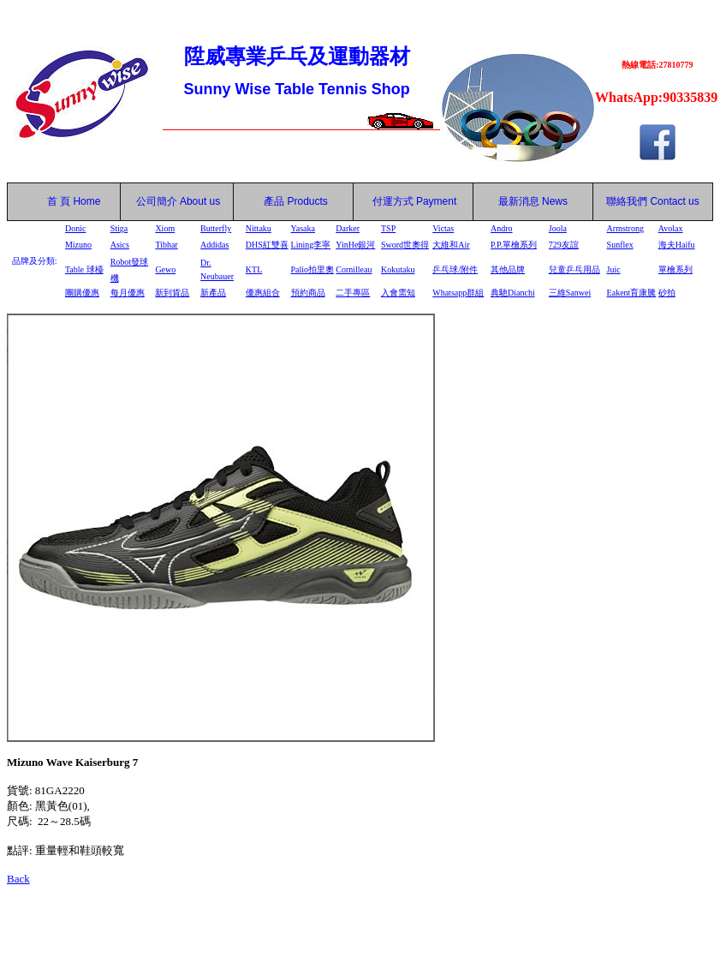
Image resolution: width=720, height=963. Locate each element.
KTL (254, 269)
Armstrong (625, 228)
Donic (75, 228)
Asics (119, 244)
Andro (502, 228)
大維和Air (450, 244)
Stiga (119, 228)
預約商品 (308, 292)
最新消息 (533, 201)
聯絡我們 (626, 201)
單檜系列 (675, 269)
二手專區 (353, 292)
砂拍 (666, 292)
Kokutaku (397, 269)
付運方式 (414, 201)
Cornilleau (354, 269)
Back (18, 878)
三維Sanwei (570, 292)
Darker (348, 228)
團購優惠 (82, 292)
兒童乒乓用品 (574, 269)
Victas (443, 228)
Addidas (214, 244)
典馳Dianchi (513, 292)
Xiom (165, 228)
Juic (614, 269)
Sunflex (620, 244)
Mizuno (78, 244)
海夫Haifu (676, 244)
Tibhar (166, 244)
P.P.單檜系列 (514, 244)
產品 (296, 201)
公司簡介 (156, 201)
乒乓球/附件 (455, 269)
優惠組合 (263, 292)
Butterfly (215, 228)
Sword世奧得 (405, 244)
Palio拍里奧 (313, 269)
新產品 (213, 292)
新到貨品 (172, 292)
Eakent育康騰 (632, 292)
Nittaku (258, 228)
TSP (388, 228)
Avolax (670, 228)
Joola (558, 228)
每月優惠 (127, 292)
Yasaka (303, 228)
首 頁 (55, 201)
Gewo (165, 269)
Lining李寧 (311, 244)
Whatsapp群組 (458, 292)
